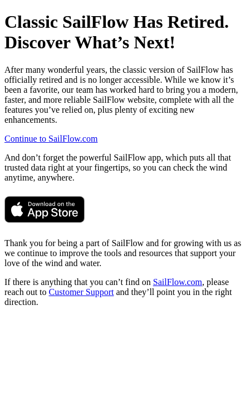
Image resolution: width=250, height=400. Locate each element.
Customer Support (81, 292)
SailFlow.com (177, 282)
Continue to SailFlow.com (50, 138)
